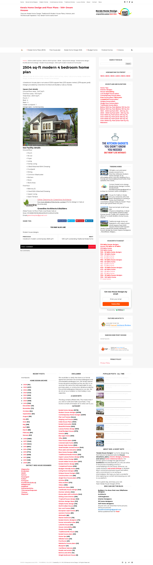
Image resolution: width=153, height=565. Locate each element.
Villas (61, 438)
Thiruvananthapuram (29, 490)
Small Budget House (66, 431)
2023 (25, 393)
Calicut (32, 482)
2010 (25, 460)
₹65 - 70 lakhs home (106, 265)
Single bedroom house (67, 555)
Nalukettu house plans (67, 543)
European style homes (67, 511)
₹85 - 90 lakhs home (107, 273)
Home (23, 2)
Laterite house (64, 524)
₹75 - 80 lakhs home (107, 269)
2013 (25, 452)
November (27, 408)
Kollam (23, 479)
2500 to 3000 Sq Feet (50, 60)
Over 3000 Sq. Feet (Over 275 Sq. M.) (113, 115)
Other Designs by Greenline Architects (55, 200)
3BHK (112, 76)
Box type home (64, 436)
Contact (95, 2)
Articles (62, 480)
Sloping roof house (66, 419)
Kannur (24, 475)
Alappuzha (25, 469)
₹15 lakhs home (105, 248)
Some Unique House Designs (115, 409)
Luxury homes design (67, 429)
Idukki (23, 473)
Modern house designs (47, 62)
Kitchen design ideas (67, 501)
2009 (25, 463)
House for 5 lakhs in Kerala (117, 195)
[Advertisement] (76, 32)
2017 (25, 441)
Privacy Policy (104, 363)
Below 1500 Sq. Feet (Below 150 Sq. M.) (114, 109)
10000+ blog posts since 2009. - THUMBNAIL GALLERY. (37, 562)
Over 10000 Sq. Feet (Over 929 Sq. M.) (114, 120)
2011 (24, 457)
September (27, 414)
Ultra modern (64, 482)
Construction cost (66, 475)
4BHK (60, 60)
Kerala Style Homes (66, 445)
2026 (25, 384)
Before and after (65, 553)
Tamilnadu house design (68, 490)
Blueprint (62, 546)
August (25, 416)
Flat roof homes (65, 417)
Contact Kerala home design (118, 184)
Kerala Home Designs (32, 2)
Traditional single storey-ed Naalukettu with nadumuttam (118, 222)
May (24, 424)
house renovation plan (67, 522)
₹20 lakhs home (105, 250)
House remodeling (66, 527)
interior (62, 433)
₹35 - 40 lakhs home (106, 256)
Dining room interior (66, 496)
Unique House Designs (67, 473)
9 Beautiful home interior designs (116, 393)
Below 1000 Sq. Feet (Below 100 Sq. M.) (114, 107)
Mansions (103, 122)
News (100, 2)
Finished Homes (107, 50)
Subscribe (115, 304)
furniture (125, 457)
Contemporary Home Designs (70, 415)
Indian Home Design (66, 459)
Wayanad (24, 494)
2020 (25, 401)
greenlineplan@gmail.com (38, 215)
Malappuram (25, 484)
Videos (61, 485)
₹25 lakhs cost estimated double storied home (116, 171)
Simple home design (66, 503)
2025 (25, 387)
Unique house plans (107, 101)
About (89, 2)
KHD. (61, 562)
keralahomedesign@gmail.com (109, 509)
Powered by (115, 310)
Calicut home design (69, 60)
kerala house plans (66, 534)
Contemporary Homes (57, 2)
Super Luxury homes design (69, 457)
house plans (108, 99)
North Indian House (66, 506)
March (25, 430)
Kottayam (24, 481)
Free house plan (55, 50)
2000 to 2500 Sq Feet (35, 60)
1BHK (101, 76)
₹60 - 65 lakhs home (106, 264)
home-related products (114, 459)
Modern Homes (44, 2)
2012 (25, 455)
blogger (91, 247)
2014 (25, 449)
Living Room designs (66, 471)
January (26, 435)
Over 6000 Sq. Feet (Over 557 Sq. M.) (113, 118)
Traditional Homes (70, 2)
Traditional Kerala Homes (68, 454)
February (26, 432)
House (106, 92)
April (24, 427)
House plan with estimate (68, 494)
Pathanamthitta (27, 488)
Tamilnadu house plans (108, 105)
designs (105, 90)
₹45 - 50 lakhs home (106, 258)
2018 (25, 438)
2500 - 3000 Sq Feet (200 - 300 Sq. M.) (114, 113)
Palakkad (24, 486)
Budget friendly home (67, 468)
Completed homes (66, 466)
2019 (25, 403)
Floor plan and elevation (68, 450)
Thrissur (24, 492)
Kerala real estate (65, 550)
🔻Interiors (120, 50)
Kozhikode (25, 482)
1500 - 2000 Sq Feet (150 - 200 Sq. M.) (113, 111)
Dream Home (64, 529)
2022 (25, 395)
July (24, 419)
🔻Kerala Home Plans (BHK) (36, 50)
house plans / (110, 97)
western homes (65, 513)
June (24, 422)
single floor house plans (68, 478)
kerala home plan (65, 424)
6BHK (127, 76)
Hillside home (64, 539)
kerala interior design (67, 464)
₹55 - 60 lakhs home (107, 262)
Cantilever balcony (66, 548)
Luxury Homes (81, 2)
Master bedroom (65, 518)
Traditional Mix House (67, 532)
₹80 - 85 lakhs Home (107, 271)
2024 (25, 390)
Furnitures (63, 541)
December (27, 406)
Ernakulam (25, 471)
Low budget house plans (109, 93)
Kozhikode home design (31, 62)
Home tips (63, 536)
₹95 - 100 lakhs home (107, 277)
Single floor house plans (109, 103)
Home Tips (104, 88)
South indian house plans (68, 461)
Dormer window (65, 492)
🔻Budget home (91, 50)
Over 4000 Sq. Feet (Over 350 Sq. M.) (113, 117)
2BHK (106, 76)
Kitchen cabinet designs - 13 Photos (117, 433)
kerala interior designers (68, 520)
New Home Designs (66, 452)
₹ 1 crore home (105, 279)
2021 (25, 398)
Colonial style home (66, 443)
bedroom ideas (64, 487)
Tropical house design (67, 499)
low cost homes (65, 508)
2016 (25, 444)
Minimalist (63, 515)
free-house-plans (65, 440)
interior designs (115, 457)
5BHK (122, 76)
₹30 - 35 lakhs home (107, 254)
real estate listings (114, 468)
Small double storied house (69, 447)
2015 (25, 446)
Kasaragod (25, 477)
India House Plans (65, 422)
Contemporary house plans (110, 95)
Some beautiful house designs (115, 401)
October (26, 411)
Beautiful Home (65, 426)
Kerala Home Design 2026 (73, 50)
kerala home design (83, 60)
